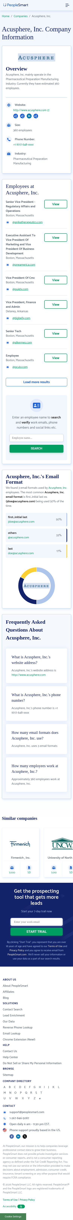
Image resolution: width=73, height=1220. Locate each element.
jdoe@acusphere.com (21, 522)
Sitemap (8, 1075)
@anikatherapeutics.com (28, 222)
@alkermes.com (22, 342)
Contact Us (10, 1051)
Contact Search (12, 1009)
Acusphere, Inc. (57, 487)
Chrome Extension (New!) (19, 1039)
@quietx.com (20, 289)
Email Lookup (11, 1033)
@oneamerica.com (24, 265)
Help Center (10, 1057)
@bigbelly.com (21, 318)
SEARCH (36, 448)
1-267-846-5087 (16, 1118)
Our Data (9, 1021)
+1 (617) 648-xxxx (23, 144)
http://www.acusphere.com (29, 110)
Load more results (36, 382)
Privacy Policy (17, 950)
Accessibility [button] (14, 1206)
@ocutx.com (20, 367)
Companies (21, 16)
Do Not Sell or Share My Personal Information (32, 1063)
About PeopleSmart (15, 985)
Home (6, 16)
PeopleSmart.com (17, 955)
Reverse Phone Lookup (17, 1027)
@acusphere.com (18, 537)
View (55, 204)
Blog (6, 997)
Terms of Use (55, 946)
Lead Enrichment (14, 1015)
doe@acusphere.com (21, 553)
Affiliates (8, 991)
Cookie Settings (13, 1216)
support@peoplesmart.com (23, 1112)
